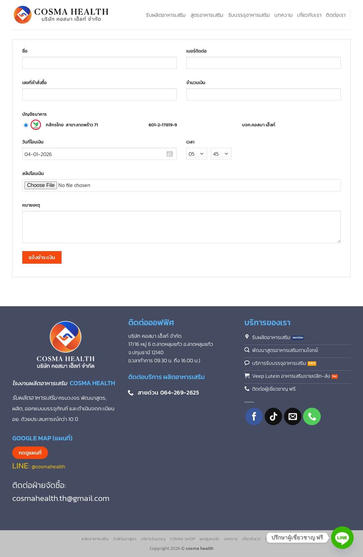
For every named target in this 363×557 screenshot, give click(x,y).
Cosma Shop (182, 539)
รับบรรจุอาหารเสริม (249, 15)
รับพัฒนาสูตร (125, 539)
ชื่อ (24, 50)
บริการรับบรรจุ (153, 539)
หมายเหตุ (31, 205)
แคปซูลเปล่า (210, 539)
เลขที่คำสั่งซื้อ (34, 82)
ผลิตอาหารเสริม (95, 539)
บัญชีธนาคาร (34, 114)
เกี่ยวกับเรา (309, 15)
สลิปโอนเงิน (33, 173)
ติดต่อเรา (336, 15)
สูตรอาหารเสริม (207, 15)
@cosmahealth (48, 466)
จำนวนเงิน (195, 82)
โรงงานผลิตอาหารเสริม (41, 383)
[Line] (342, 537)
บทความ (283, 15)
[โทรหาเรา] (312, 416)
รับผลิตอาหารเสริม (166, 15)
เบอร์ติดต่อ (196, 50)
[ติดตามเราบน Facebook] (254, 416)
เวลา (190, 141)
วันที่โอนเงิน (33, 141)
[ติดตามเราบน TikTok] (273, 416)
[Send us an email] (293, 416)
